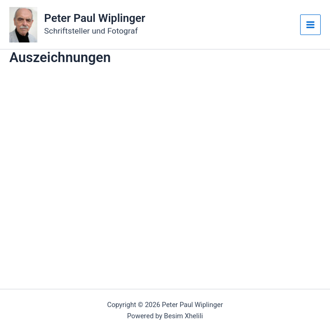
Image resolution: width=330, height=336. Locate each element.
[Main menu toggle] (310, 24)
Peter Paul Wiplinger (95, 18)
